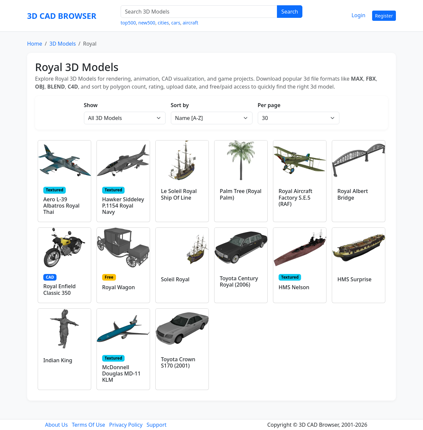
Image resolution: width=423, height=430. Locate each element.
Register (384, 16)
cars (175, 23)
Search (289, 11)
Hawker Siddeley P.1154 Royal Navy (123, 205)
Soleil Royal (175, 279)
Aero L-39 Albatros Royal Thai (61, 205)
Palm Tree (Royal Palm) (240, 194)
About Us (56, 424)
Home (34, 43)
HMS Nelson (294, 287)
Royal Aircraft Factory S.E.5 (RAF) (295, 197)
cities (163, 23)
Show (91, 105)
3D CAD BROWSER (61, 15)
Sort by (180, 105)
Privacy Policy (125, 424)
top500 (128, 23)
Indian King (57, 360)
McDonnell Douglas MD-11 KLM (121, 373)
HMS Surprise (354, 279)
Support (156, 424)
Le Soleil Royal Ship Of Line (179, 194)
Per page (269, 105)
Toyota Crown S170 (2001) (178, 362)
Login (358, 15)
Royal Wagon (118, 287)
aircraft (190, 23)
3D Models (62, 43)
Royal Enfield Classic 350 (59, 289)
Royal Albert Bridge (352, 194)
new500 (146, 23)
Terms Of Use (88, 424)
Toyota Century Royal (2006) (239, 281)
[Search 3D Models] (199, 11)
